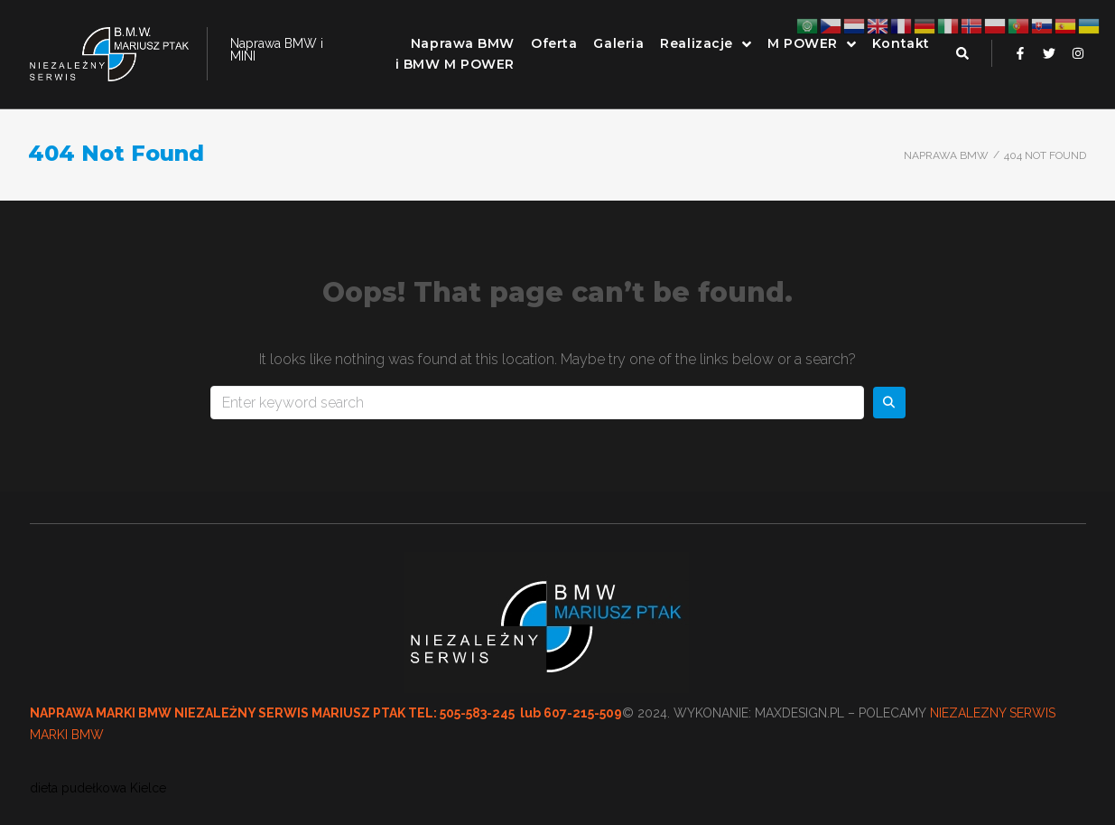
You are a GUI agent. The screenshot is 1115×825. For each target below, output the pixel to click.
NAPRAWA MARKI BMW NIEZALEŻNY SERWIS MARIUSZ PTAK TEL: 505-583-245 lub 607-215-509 (326, 713)
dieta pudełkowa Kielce (98, 788)
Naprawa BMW (946, 155)
